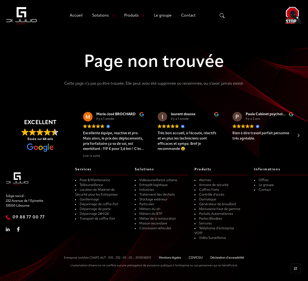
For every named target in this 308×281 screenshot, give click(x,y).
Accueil (76, 16)
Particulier (146, 204)
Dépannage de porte (95, 209)
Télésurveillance (91, 185)
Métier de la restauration (157, 219)
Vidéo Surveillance (212, 238)
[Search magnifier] (222, 15)
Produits (131, 16)
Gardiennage (89, 199)
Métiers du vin (149, 209)
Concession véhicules (155, 228)
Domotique (207, 199)
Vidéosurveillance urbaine (158, 180)
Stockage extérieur (153, 199)
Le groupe (163, 16)
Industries (146, 190)
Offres (264, 180)
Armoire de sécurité (214, 185)
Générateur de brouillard (217, 204)
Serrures (205, 223)
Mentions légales (170, 257)
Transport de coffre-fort (97, 219)
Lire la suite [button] (91, 156)
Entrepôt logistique (153, 185)
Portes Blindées (210, 219)
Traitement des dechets (157, 195)
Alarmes (205, 180)
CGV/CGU (196, 257)
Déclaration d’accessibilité (227, 257)
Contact (188, 16)
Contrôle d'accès (211, 195)
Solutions (100, 16)
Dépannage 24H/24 (94, 214)
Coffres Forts (209, 190)
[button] (298, 135)
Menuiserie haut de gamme (219, 209)
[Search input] (244, 15)
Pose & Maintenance (95, 180)
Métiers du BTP (150, 214)
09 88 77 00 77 (29, 217)
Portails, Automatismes (216, 214)
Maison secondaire (153, 223)
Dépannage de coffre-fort (99, 204)
